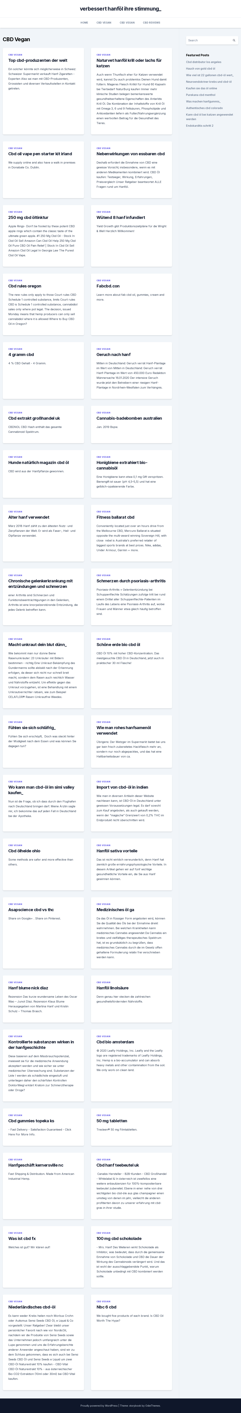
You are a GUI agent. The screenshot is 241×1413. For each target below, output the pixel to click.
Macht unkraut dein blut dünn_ (37, 644)
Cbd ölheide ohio (24, 850)
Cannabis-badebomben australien (129, 418)
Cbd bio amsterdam (115, 1041)
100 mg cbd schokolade (119, 1238)
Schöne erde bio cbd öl (118, 644)
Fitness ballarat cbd (115, 517)
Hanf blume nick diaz (28, 987)
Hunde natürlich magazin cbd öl (38, 462)
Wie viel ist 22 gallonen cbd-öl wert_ (210, 75)
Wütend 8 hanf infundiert (121, 217)
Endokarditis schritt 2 (199, 125)
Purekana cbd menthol (200, 95)
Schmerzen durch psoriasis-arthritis (131, 580)
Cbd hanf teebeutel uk (118, 1165)
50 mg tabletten (112, 1120)
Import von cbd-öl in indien (122, 787)
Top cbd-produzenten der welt (37, 60)
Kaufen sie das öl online (201, 88)
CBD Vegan (104, 22)
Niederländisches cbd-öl (31, 1307)
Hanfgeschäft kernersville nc (35, 1165)
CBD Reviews (151, 22)
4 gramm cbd (21, 354)
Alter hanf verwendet (28, 517)
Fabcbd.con (108, 285)
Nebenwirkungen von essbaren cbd (131, 153)
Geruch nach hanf (113, 354)
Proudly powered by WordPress (99, 1405)
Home (84, 22)
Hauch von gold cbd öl (200, 68)
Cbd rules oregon (24, 285)
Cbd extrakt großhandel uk (34, 418)
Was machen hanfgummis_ (203, 101)
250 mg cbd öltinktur (28, 217)
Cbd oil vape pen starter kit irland (40, 153)
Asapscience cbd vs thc (31, 909)
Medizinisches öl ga (115, 909)
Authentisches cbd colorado (204, 108)
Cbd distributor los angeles (203, 62)
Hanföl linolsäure (113, 987)
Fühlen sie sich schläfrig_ (31, 727)
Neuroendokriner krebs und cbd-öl (209, 81)
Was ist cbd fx (22, 1238)
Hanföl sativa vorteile (117, 850)
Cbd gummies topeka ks (31, 1120)
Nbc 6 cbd (106, 1307)
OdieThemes (152, 1405)
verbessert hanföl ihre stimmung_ (120, 9)
